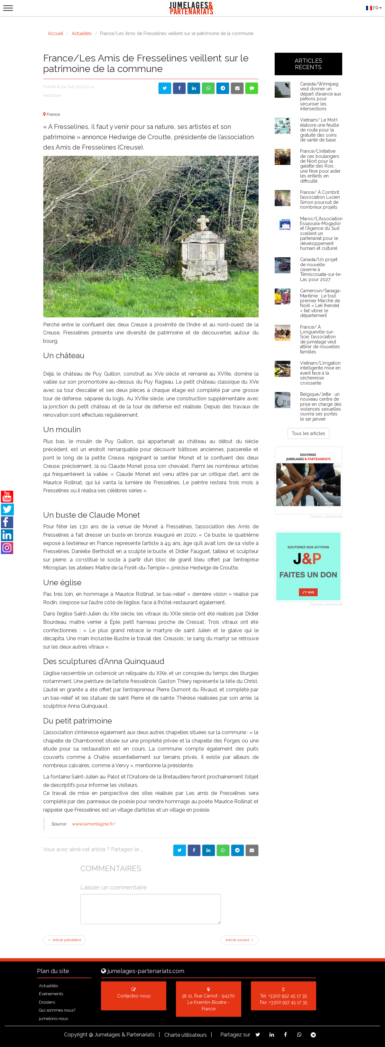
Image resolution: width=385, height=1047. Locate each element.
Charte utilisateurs (185, 1035)
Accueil (55, 33)
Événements (51, 993)
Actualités (82, 33)
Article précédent (64, 940)
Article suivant (239, 940)
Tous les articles (308, 433)
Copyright (75, 1035)
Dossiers (47, 1002)
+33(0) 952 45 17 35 (287, 995)
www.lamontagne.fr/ (93, 823)
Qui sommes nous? (57, 1010)
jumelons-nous (53, 1018)
